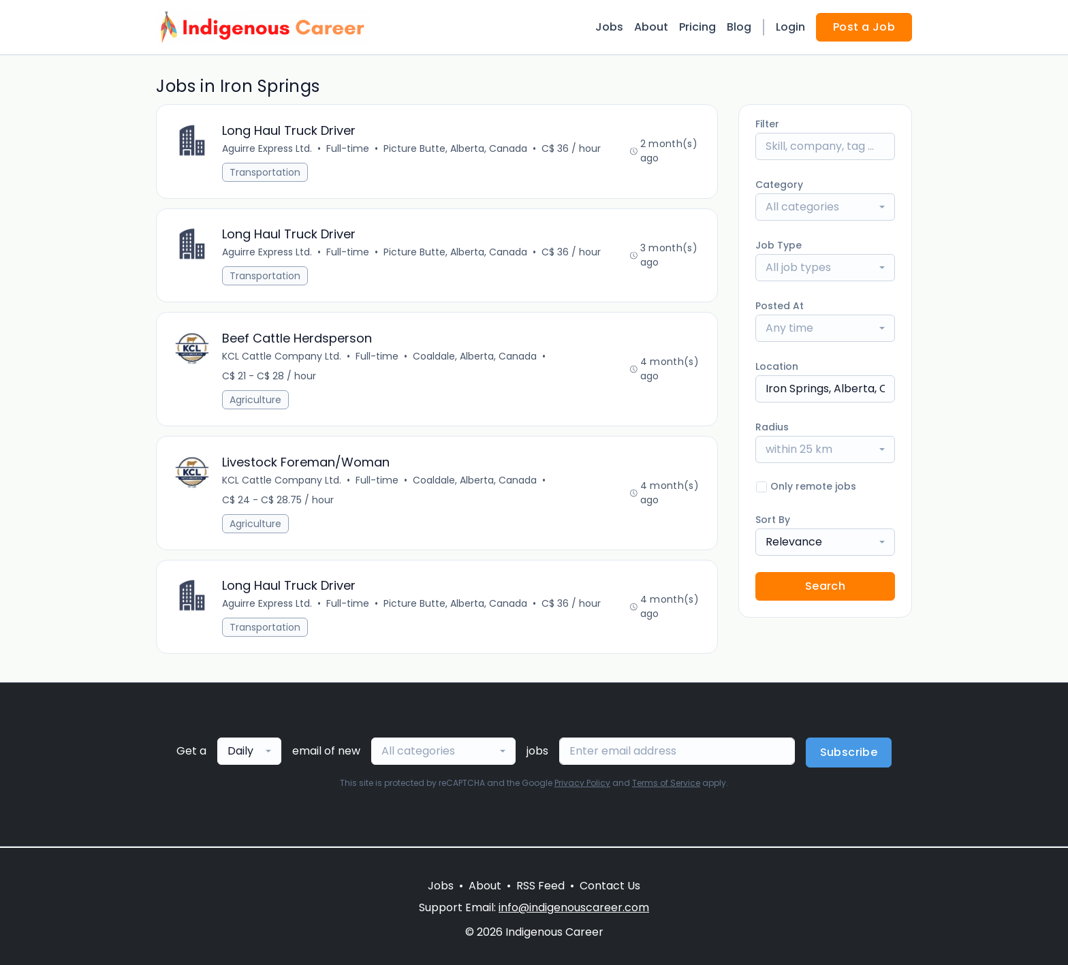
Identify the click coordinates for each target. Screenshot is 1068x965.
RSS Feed (540, 885)
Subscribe (849, 753)
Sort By (772, 519)
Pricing (697, 27)
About (651, 27)
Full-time (347, 148)
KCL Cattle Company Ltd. (281, 357)
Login (790, 27)
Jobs (609, 27)
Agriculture (255, 400)
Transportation (265, 172)
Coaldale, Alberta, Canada (475, 357)
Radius (772, 427)
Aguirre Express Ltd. (267, 148)
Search (825, 586)
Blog (739, 27)
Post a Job (864, 27)
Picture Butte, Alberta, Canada (455, 148)
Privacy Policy (582, 784)
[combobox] (825, 207)
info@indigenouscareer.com (574, 907)
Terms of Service (666, 784)
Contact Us (610, 885)
